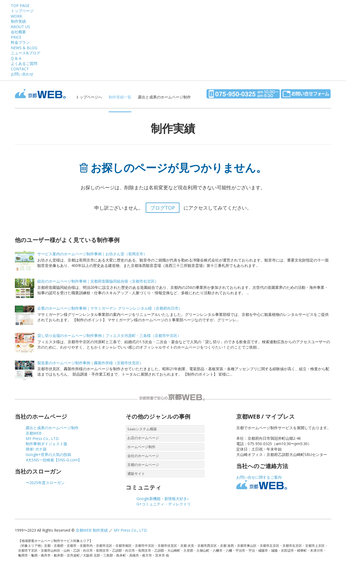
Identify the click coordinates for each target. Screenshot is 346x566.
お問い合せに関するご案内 (259, 477)
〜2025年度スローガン (45, 482)
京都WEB (34, 433)
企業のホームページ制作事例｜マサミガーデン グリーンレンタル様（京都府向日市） (109, 308)
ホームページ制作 (141, 446)
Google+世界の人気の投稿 (48, 454)
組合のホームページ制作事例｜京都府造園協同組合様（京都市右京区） (97, 281)
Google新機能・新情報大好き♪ (163, 498)
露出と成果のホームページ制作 (164, 97)
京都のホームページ (143, 464)
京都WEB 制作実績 (92, 530)
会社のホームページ (143, 455)
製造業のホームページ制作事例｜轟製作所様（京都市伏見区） (90, 362)
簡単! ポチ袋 (36, 449)
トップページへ (89, 97)
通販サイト (136, 473)
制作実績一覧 (120, 97)
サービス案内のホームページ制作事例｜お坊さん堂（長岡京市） (92, 253)
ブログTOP (162, 207)
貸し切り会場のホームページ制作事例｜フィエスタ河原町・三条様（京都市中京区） (109, 335)
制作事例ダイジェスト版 (46, 443)
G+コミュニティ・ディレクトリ (164, 504)
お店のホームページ (143, 437)
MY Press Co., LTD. (42, 438)
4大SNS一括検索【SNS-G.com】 (54, 459)
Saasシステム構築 (142, 428)
